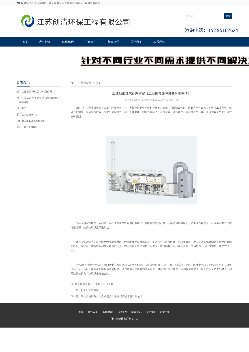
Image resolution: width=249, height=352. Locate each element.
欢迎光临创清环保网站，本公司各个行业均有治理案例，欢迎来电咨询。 (62, 3)
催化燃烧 (66, 41)
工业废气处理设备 (103, 284)
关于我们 (132, 41)
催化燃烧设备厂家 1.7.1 (124, 318)
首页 (25, 41)
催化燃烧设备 (82, 284)
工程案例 (88, 41)
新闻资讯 (110, 41)
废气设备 (44, 41)
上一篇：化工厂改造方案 (85, 290)
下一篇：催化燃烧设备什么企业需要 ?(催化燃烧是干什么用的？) (107, 296)
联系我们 (154, 41)
